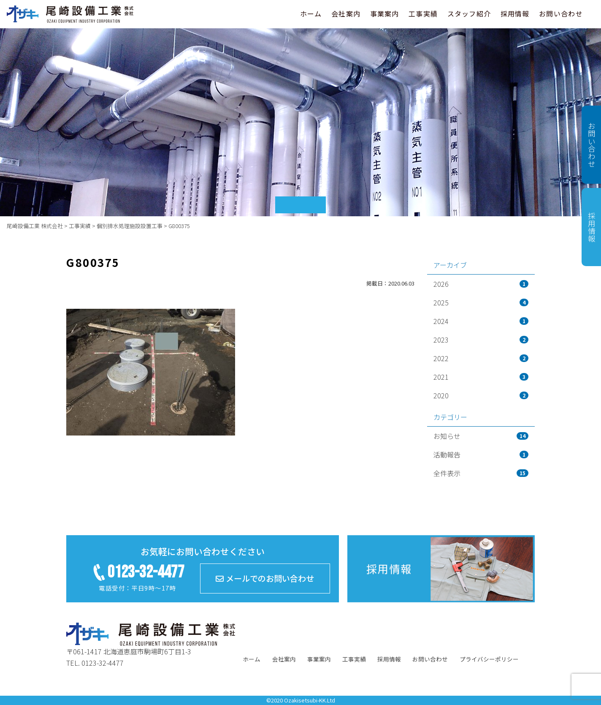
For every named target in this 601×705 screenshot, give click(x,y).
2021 (480, 377)
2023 (480, 340)
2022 (480, 358)
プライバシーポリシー (489, 659)
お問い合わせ (561, 13)
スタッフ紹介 (469, 13)
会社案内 (345, 13)
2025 (480, 302)
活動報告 (480, 454)
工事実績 (423, 13)
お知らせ (480, 436)
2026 (480, 284)
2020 (480, 395)
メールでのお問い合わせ (265, 578)
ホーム (311, 13)
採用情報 (515, 13)
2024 (480, 321)
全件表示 (480, 473)
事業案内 (384, 13)
